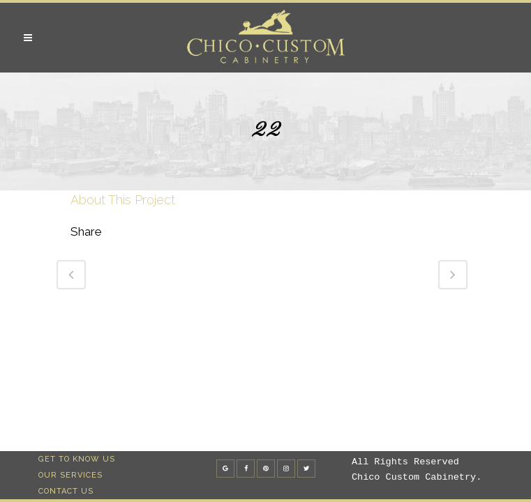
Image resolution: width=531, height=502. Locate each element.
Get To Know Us (76, 459)
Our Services (70, 475)
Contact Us (66, 491)
